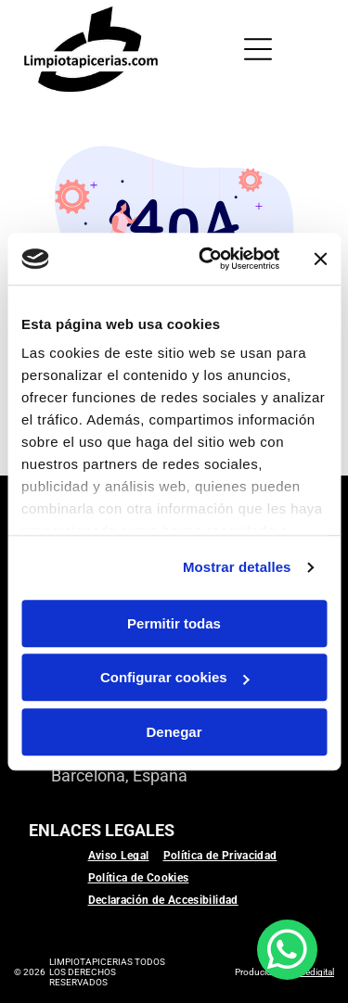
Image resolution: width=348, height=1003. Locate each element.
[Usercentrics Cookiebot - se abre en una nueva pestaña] (207, 259)
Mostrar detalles (237, 567)
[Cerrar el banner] (320, 258)
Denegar (173, 732)
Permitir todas (174, 623)
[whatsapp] (287, 952)
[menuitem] (125, 855)
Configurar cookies (175, 677)
